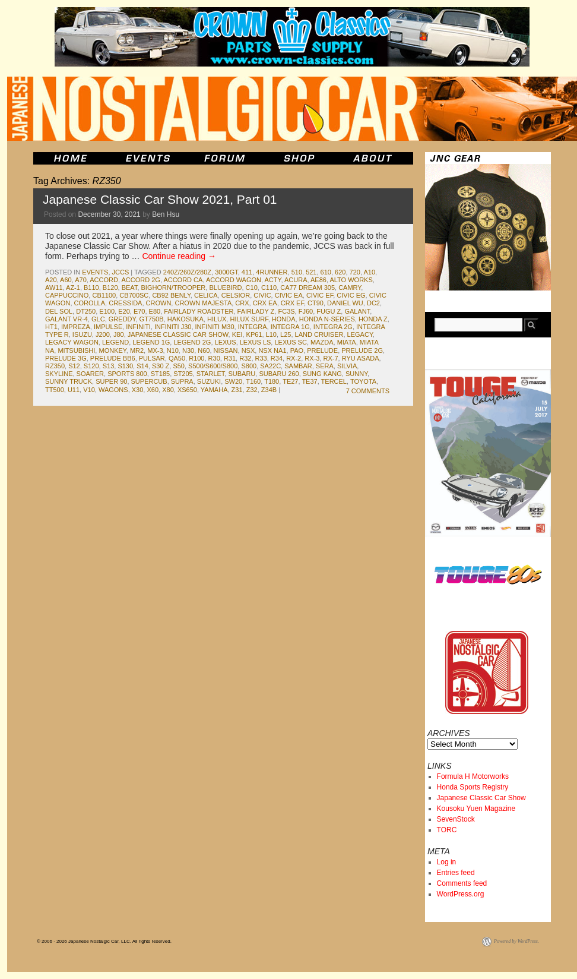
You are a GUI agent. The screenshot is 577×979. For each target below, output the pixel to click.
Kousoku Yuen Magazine (476, 808)
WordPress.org (460, 894)
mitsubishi (76, 350)
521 (311, 272)
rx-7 (331, 358)
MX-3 (155, 350)
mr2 (137, 350)
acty (273, 279)
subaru (241, 373)
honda (284, 319)
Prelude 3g (66, 358)
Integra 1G (290, 326)
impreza (75, 326)
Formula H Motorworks (473, 776)
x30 (138, 389)
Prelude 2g (362, 350)
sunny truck (68, 381)
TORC (447, 830)
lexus (225, 342)
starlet (210, 373)
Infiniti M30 (214, 326)
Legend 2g (192, 342)
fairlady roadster (198, 311)
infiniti (138, 326)
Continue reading (179, 256)
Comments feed (462, 883)
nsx (248, 350)
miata (346, 342)
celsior (235, 295)
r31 (230, 358)
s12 (74, 366)
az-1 (73, 287)
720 (355, 272)
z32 (252, 389)
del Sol (58, 311)
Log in (446, 862)
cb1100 (104, 295)
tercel (334, 381)
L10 (271, 334)
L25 (285, 334)
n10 (173, 350)
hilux (216, 319)
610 (326, 272)
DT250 (86, 311)
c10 (252, 287)
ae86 (318, 279)
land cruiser (319, 334)
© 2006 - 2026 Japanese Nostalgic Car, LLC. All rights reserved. (104, 941)
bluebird (225, 287)
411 (247, 272)
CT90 (315, 303)
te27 (290, 381)
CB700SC (133, 295)
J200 (103, 334)
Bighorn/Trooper (173, 287)
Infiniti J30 (172, 326)
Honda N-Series (327, 319)
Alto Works (350, 279)
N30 (188, 350)
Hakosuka (185, 319)
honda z (373, 319)
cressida (125, 303)
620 (340, 272)
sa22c (270, 366)
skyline (58, 373)
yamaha (214, 389)
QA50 (177, 358)
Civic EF (319, 295)
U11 (74, 389)
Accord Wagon (233, 279)
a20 (51, 279)
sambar (298, 366)
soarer (90, 373)
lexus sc (290, 342)
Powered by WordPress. (516, 941)
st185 (160, 373)
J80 (118, 334)
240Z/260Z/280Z (187, 272)
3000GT (226, 272)
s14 (142, 366)
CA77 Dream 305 (307, 287)
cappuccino (66, 295)
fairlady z (256, 311)
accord (104, 279)
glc (98, 319)
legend (115, 342)
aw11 (54, 287)
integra (252, 326)
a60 (66, 279)
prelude (322, 350)
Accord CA (182, 279)
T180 (271, 381)
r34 (277, 358)
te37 (309, 381)
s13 (109, 366)
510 (296, 272)
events (95, 272)
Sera (325, 366)
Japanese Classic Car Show (481, 798)
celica (206, 295)
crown (159, 303)
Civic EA (289, 295)
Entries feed (456, 873)
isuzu (82, 334)
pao (296, 350)
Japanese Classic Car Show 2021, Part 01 (160, 199)
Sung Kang (322, 373)
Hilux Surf (249, 319)
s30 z (160, 366)
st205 (182, 373)
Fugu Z (328, 311)
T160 (253, 381)
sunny (356, 373)
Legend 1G (151, 342)
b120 (110, 287)
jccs (120, 272)
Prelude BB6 (112, 358)
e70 (139, 311)
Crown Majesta (203, 303)
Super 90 (111, 381)
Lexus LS (255, 342)
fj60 (306, 311)
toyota (363, 381)
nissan (226, 350)
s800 (248, 366)
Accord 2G (140, 279)
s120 (91, 366)
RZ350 (55, 366)
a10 (369, 272)
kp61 (254, 334)
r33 (261, 358)
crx (242, 303)
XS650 (187, 389)
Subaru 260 (279, 373)
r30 (214, 358)
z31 (237, 389)
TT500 (54, 389)
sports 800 (127, 373)
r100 (196, 358)
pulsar (152, 358)
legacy (360, 334)
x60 (152, 389)
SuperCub (149, 381)
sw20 (233, 381)
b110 (91, 287)
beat (130, 287)
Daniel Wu (345, 303)
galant (357, 311)
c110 (269, 287)
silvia (347, 366)
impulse (108, 326)
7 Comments (367, 390)
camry (349, 287)
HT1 (51, 326)
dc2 (373, 303)
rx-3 (312, 358)
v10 (89, 389)
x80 (168, 389)
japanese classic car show (178, 334)
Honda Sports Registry (473, 787)
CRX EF (292, 303)
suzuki (209, 381)
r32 (245, 358)
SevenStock (456, 819)
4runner (271, 272)
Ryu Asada (360, 358)
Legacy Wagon (72, 342)
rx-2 (293, 358)
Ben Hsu (165, 214)
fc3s (286, 311)
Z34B (269, 389)
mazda (322, 342)
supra (182, 381)
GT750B (152, 319)
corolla (90, 303)
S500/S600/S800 (212, 366)
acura (295, 279)
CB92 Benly (171, 295)
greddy (122, 319)
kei (237, 334)
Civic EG (351, 295)
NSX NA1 (272, 350)
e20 (124, 311)
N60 (204, 350)
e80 (155, 311)
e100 (107, 311)
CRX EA (265, 303)
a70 (81, 279)
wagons (113, 389)
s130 (125, 366)
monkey (112, 350)
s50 (179, 366)
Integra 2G (333, 326)
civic (262, 295)
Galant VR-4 (66, 319)
